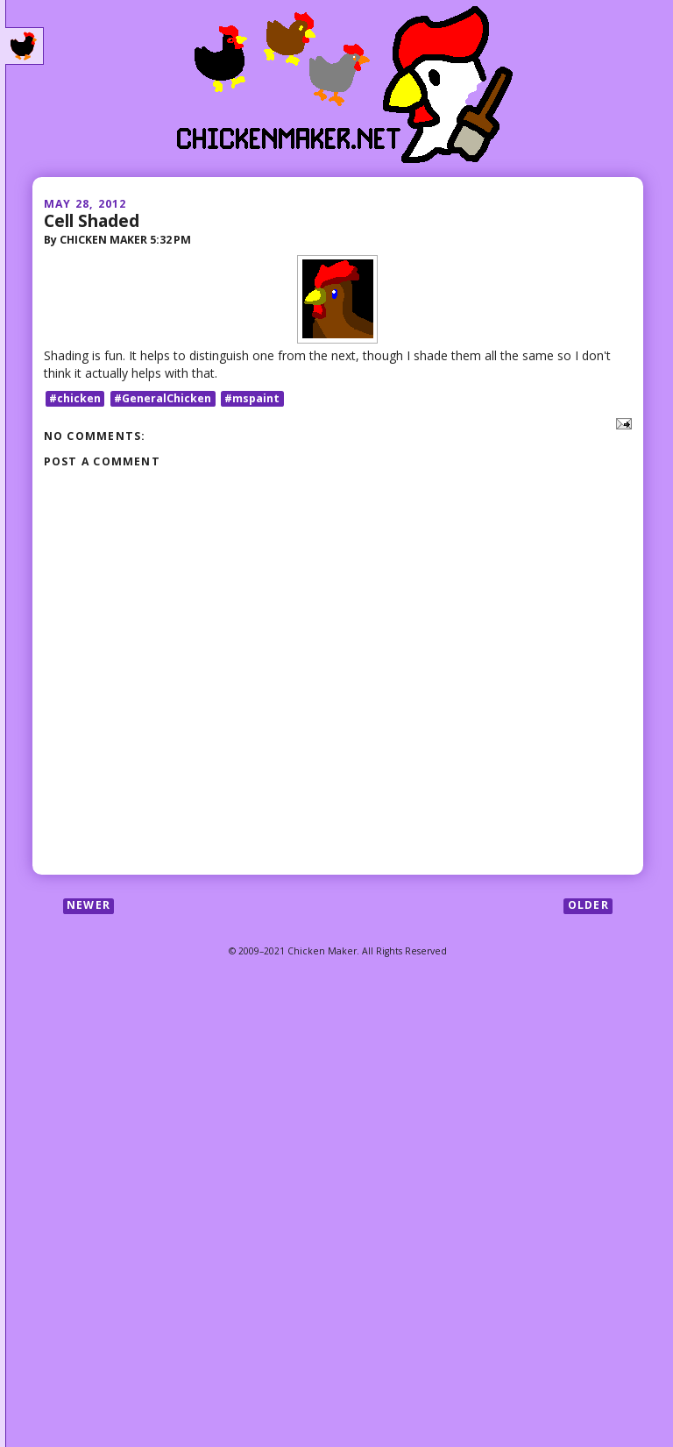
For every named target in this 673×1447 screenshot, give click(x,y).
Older (588, 905)
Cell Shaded (91, 220)
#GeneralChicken (162, 398)
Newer (88, 905)
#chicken (75, 398)
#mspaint (252, 398)
